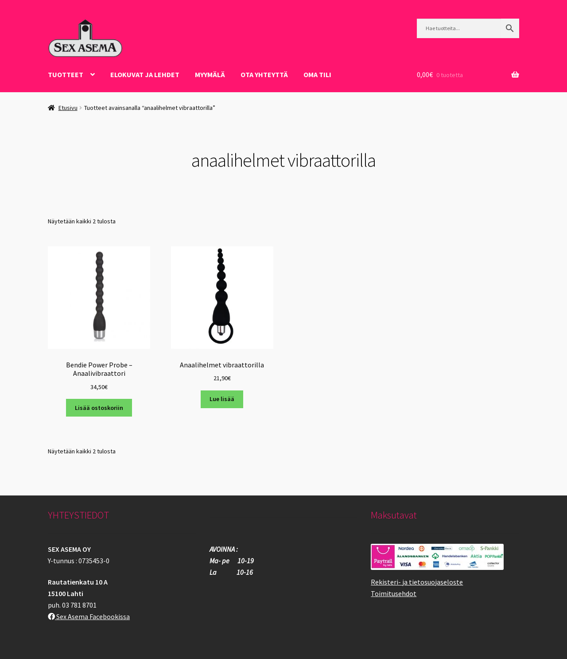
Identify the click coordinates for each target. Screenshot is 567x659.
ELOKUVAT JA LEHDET (144, 74)
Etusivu (68, 108)
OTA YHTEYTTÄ (264, 74)
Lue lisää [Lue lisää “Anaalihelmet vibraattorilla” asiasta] (222, 399)
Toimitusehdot (393, 593)
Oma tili (317, 74)
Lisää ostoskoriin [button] (99, 408)
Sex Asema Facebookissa (89, 616)
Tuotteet (65, 74)
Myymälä (210, 74)
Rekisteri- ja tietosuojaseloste (417, 581)
